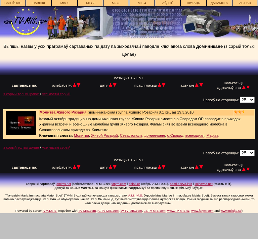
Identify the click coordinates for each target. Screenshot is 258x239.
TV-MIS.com (87, 210)
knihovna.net (203, 184)
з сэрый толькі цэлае (21, 94)
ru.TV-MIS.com (108, 210)
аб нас (245, 3)
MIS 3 (116, 3)
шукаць (193, 3)
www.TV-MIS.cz (178, 210)
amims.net (64, 184)
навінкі (38, 3)
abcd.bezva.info (181, 184)
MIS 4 (142, 3)
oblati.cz (134, 184)
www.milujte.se (231, 210)
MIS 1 (64, 3)
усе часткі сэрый (56, 94)
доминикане (154, 135)
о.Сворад (175, 135)
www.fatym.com (202, 210)
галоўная (12, 3)
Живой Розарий (104, 135)
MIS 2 (90, 3)
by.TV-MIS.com (131, 210)
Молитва (81, 135)
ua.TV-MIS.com (154, 210)
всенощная (194, 135)
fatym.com (118, 184)
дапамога (219, 3)
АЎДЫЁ (167, 3)
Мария (212, 135)
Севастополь (131, 135)
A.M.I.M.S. (135, 195)
